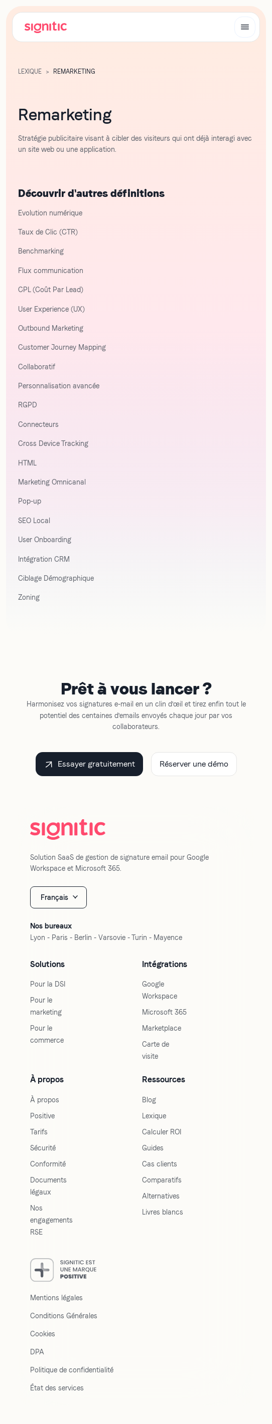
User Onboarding (44, 540)
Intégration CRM (44, 559)
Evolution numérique (50, 213)
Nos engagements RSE (51, 1220)
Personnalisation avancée (58, 386)
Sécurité (43, 1148)
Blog (149, 1100)
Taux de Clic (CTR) (48, 232)
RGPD (27, 405)
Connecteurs (38, 424)
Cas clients (159, 1164)
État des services (57, 1388)
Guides (153, 1148)
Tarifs (39, 1132)
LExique (30, 71)
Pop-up (29, 501)
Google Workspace (159, 990)
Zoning (29, 597)
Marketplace (161, 1028)
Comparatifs (162, 1180)
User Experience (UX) (51, 309)
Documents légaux (48, 1186)
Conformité (48, 1164)
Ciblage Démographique (56, 578)
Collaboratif (36, 367)
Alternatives (161, 1196)
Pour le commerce (47, 1034)
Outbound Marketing (50, 328)
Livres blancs (162, 1212)
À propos (44, 1100)
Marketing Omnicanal (52, 482)
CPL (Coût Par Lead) (50, 290)
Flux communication (50, 271)
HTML (27, 463)
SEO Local (34, 521)
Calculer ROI (161, 1132)
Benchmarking (41, 251)
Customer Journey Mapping (62, 347)
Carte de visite (155, 1050)
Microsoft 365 (164, 1012)
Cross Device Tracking (53, 443)
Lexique (154, 1116)
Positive (42, 1116)
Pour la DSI (47, 984)
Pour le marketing (46, 1006)
